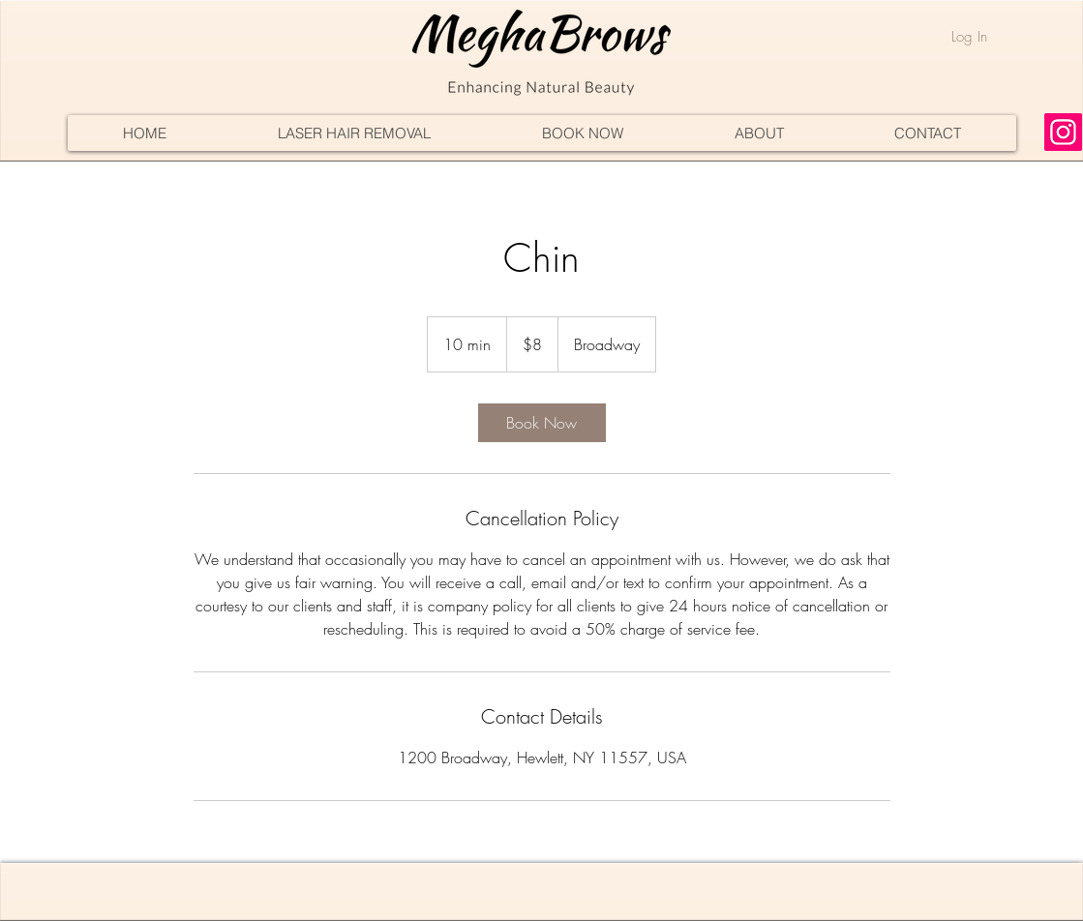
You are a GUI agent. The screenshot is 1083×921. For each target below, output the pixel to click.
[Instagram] (1063, 132)
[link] (542, 422)
